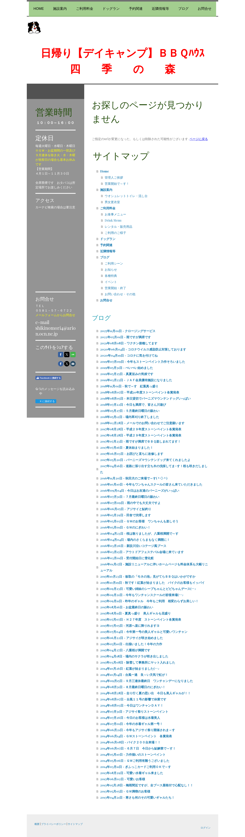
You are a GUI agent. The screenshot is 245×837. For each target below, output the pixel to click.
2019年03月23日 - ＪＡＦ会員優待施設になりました (136, 380)
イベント (111, 282)
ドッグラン (111, 9)
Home (38, 9)
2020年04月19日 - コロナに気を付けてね (129, 355)
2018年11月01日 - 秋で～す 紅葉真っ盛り (129, 386)
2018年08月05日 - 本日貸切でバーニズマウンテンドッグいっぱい (145, 398)
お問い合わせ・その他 (120, 294)
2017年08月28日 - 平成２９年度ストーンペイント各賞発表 (140, 429)
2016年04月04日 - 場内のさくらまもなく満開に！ (135, 540)
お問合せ (205, 9)
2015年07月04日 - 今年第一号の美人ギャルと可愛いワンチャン (143, 632)
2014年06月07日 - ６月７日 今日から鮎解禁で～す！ (138, 748)
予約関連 (136, 9)
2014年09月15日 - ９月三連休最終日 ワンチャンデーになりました (146, 681)
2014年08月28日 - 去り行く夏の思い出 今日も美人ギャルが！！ (145, 693)
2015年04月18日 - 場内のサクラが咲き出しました (134, 656)
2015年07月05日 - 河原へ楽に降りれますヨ (129, 625)
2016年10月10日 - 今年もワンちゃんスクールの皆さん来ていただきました (151, 484)
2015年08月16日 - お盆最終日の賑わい (126, 607)
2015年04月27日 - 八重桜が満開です (125, 650)
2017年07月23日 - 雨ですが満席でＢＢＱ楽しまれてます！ (140, 441)
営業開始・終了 (115, 288)
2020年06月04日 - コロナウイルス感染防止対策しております (143, 349)
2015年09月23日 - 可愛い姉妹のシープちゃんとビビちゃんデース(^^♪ (148, 589)
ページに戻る (198, 139)
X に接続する (46, 401)
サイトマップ (75, 823)
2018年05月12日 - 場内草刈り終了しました (129, 417)
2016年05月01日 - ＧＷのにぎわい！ (125, 527)
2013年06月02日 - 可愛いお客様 (122, 779)
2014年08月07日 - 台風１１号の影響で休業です (133, 699)
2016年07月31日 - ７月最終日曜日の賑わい (129, 497)
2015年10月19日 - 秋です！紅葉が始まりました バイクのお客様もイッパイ (152, 583)
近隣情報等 (160, 9)
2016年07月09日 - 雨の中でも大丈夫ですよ (130, 503)
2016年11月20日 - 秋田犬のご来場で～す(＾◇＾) (133, 478)
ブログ (183, 9)
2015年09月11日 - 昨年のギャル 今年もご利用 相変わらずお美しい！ (149, 601)
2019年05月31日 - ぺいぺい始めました (126, 368)
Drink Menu (113, 220)
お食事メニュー (115, 214)
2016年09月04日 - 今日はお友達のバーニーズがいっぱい (139, 490)
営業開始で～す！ (117, 183)
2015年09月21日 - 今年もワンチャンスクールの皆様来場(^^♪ (141, 595)
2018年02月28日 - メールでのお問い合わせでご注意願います (142, 423)
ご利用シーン (114, 263)
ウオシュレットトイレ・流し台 (126, 196)
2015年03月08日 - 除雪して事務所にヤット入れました (137, 662)
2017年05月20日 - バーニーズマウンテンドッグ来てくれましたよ (145, 460)
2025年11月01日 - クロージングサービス (127, 331)
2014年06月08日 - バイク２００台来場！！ (130, 742)
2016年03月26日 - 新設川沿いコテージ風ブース (133, 546)
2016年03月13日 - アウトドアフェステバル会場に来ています (142, 552)
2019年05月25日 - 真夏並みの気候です (126, 374)
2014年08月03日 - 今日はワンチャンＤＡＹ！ (131, 705)
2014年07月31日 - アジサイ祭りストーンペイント (134, 711)
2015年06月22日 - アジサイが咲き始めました (131, 638)
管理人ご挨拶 (114, 177)
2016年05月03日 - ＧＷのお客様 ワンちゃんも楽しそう (139, 521)
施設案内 (60, 9)
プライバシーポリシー (53, 823)
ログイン (206, 827)
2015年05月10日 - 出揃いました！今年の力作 (131, 644)
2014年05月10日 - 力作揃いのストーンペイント (133, 754)
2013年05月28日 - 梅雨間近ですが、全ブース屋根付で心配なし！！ (146, 785)
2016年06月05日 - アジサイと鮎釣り (125, 509)
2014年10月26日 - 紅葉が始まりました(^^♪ (129, 668)
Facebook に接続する (48, 377)
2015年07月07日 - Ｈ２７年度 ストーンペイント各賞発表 (140, 619)
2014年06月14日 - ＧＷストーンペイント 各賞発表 (136, 736)
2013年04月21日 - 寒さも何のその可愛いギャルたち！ (137, 797)
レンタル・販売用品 (118, 226)
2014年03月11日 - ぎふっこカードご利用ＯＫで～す (135, 767)
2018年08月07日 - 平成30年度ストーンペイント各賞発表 (139, 392)
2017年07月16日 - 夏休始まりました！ (126, 447)
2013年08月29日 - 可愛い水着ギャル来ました (131, 773)
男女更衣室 (112, 202)
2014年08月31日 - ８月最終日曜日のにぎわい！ (132, 687)
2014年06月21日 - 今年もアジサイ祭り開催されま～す (137, 730)
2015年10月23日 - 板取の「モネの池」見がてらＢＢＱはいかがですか (147, 576)
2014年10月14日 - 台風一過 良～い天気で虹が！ (134, 675)
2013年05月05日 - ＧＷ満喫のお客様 (125, 791)
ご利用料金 (84, 9)
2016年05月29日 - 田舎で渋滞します (125, 515)
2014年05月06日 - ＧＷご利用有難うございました (134, 761)
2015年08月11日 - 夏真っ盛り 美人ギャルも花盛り (135, 613)
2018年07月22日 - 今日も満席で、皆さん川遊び (133, 404)
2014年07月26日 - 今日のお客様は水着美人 (130, 718)
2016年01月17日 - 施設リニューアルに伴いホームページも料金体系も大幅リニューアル (154, 567)
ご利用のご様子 (115, 233)
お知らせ (111, 269)
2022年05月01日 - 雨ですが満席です (125, 337)
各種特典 (111, 276)
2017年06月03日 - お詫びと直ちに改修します (131, 454)
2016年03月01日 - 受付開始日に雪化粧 (127, 558)
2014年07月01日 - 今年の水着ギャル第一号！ (131, 724)
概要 (36, 823)
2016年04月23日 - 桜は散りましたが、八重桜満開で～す (139, 533)
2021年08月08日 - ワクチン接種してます (128, 343)
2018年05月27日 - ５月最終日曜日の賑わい (129, 411)
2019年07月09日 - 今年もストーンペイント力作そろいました (142, 362)
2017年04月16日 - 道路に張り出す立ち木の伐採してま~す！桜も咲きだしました (153, 469)
